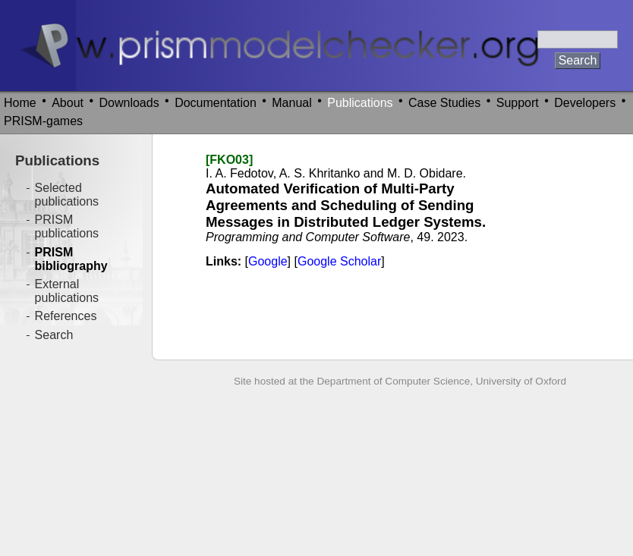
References (66, 315)
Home (20, 102)
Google (268, 261)
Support (517, 102)
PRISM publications (67, 226)
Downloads (129, 102)
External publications (67, 291)
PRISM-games (43, 121)
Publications (359, 102)
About (67, 102)
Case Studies (444, 102)
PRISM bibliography (71, 259)
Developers (585, 102)
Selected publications (67, 194)
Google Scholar (339, 261)
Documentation (216, 102)
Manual (291, 102)
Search (54, 334)
